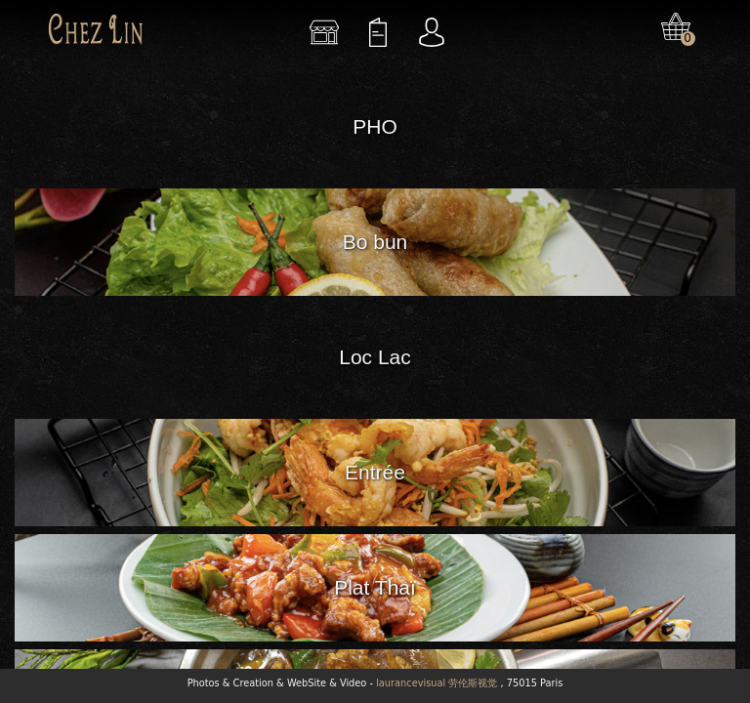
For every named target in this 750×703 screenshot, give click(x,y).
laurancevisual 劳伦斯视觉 (436, 683)
